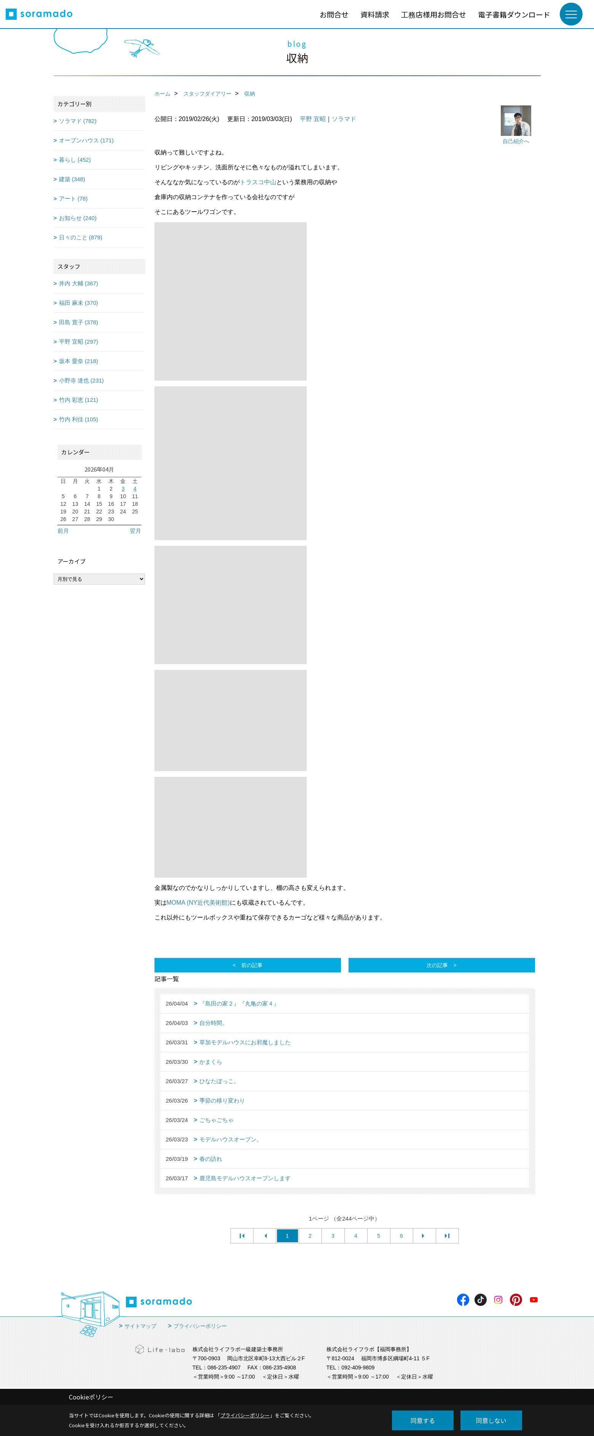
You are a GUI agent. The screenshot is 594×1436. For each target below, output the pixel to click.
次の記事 (437, 965)
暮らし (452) (75, 159)
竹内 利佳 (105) (78, 419)
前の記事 (252, 965)
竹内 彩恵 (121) (78, 400)
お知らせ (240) (78, 218)
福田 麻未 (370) (78, 303)
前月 (63, 531)
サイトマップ (140, 1326)
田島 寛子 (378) (78, 322)
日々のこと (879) (80, 237)
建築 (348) (72, 179)
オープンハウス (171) (86, 140)
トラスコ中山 (258, 182)
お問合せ (334, 14)
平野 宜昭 (313, 119)
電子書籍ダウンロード (514, 14)
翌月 (135, 531)
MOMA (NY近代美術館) (198, 902)
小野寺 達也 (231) (81, 380)
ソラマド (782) (78, 121)
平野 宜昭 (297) (78, 341)
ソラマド (344, 119)
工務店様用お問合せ (433, 14)
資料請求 (374, 14)
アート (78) (73, 198)
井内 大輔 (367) (78, 283)
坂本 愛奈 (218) (78, 361)
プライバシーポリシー (200, 1326)
